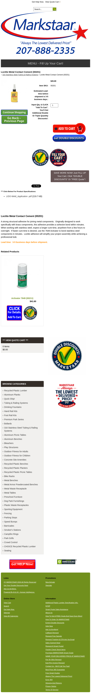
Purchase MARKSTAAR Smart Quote (59, 653)
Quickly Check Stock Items (56, 649)
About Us (49, 613)
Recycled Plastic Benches (16, 464)
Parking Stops (10, 517)
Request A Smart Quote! (55, 646)
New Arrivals (50, 582)
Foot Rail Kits (10, 415)
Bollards (8, 423)
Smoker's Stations (12, 530)
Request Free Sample (54, 636)
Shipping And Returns (54, 683)
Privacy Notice (51, 686)
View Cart (7, 603)
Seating (7, 550)
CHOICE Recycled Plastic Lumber (20, 546)
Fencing (8, 513)
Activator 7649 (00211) (22, 298)
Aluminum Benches (13, 439)
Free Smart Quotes (53, 673)
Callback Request (52, 633)
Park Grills (9, 538)
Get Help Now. (38, 2)
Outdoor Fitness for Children (17, 455)
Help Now (49, 626)
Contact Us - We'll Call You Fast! (58, 666)
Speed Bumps (10, 521)
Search (6, 606)
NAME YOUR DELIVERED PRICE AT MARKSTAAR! (65, 656)
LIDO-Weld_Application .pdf (19, 196)
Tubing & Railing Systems (16, 403)
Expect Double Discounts (55, 623)
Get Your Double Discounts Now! (16, 585)
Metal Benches (11, 480)
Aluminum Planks (12, 395)
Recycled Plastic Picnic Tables (18, 472)
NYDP (48, 606)
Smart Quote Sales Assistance (57, 609)
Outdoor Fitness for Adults (16, 451)
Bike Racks (9, 476)
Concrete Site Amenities (15, 460)
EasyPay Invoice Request (55, 663)
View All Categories (11, 616)
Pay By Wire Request (54, 659)
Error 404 (49, 680)
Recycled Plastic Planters (16, 468)
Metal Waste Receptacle (15, 488)
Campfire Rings (11, 534)
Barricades (9, 526)
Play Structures (11, 447)
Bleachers (8, 443)
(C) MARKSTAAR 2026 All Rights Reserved (20, 582)
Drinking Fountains (12, 407)
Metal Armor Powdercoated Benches (21, 484)
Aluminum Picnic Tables (15, 435)
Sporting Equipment (13, 509)
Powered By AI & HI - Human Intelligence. (19, 592)
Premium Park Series (14, 419)
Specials (49, 585)
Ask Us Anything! (52, 629)
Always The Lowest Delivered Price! (59, 676)
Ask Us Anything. (10, 589)
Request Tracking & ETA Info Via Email (60, 639)
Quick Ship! (9, 399)
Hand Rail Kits (10, 411)
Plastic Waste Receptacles (16, 505)
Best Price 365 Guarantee (55, 669)
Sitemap (7, 613)
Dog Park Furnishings (14, 501)
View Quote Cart (52, 2)
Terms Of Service (52, 690)
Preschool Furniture (13, 497)
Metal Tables (10, 493)
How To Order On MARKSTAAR (57, 619)
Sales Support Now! (53, 643)
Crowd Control (10, 542)
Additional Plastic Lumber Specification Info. (62, 603)
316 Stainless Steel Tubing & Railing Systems (20, 75)
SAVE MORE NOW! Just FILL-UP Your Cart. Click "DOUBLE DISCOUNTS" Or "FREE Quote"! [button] (70, 176)
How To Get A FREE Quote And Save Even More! (64, 616)
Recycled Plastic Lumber (15, 390)
